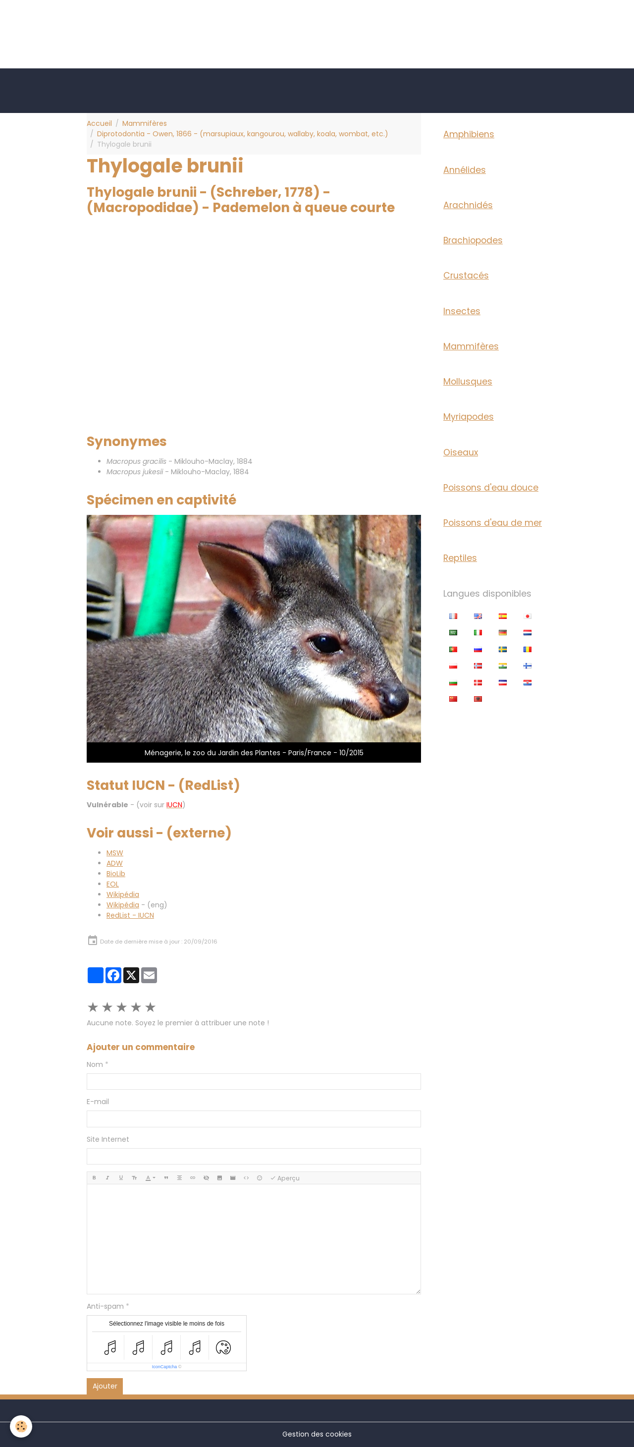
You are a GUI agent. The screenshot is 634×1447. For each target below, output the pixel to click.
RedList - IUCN (130, 915)
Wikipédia (122, 894)
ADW (114, 863)
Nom (95, 1064)
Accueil (99, 123)
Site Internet (108, 1139)
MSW (114, 853)
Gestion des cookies (317, 1434)
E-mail (98, 1102)
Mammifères (144, 123)
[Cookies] (21, 1426)
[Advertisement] (180, 22)
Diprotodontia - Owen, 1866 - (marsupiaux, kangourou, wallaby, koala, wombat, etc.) (242, 134)
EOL (112, 884)
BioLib (115, 874)
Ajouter (105, 1386)
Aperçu (285, 1178)
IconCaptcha (164, 1366)
